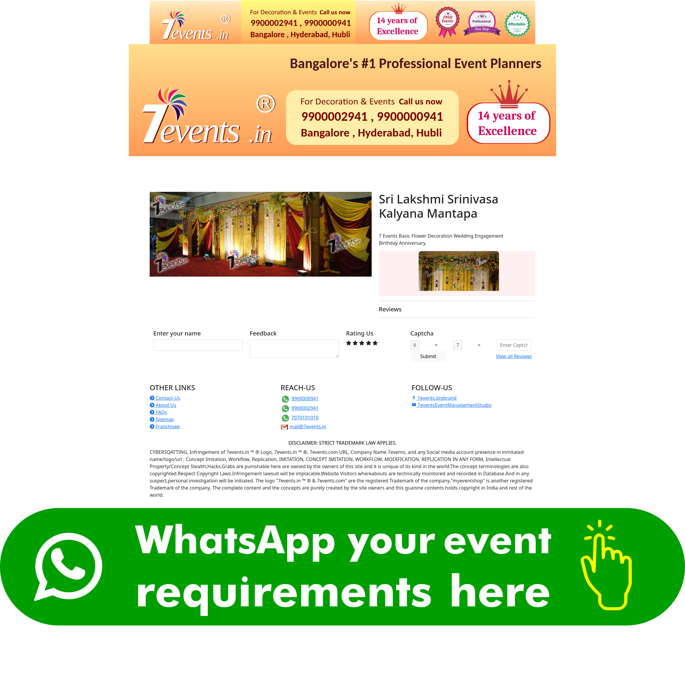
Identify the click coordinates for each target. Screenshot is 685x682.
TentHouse (167, 176)
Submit (428, 356)
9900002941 (305, 408)
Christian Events (358, 164)
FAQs (158, 412)
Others (297, 176)
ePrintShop (486, 164)
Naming (217, 164)
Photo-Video (446, 164)
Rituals (247, 164)
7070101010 (305, 417)
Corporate (280, 164)
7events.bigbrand (434, 398)
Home (159, 164)
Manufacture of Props (217, 176)
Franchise (265, 176)
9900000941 (305, 398)
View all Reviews (514, 356)
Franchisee (165, 426)
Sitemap (162, 419)
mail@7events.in (308, 426)
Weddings (316, 164)
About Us (163, 405)
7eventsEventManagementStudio (452, 405)
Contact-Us (165, 398)
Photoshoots (404, 164)
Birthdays (184, 164)
